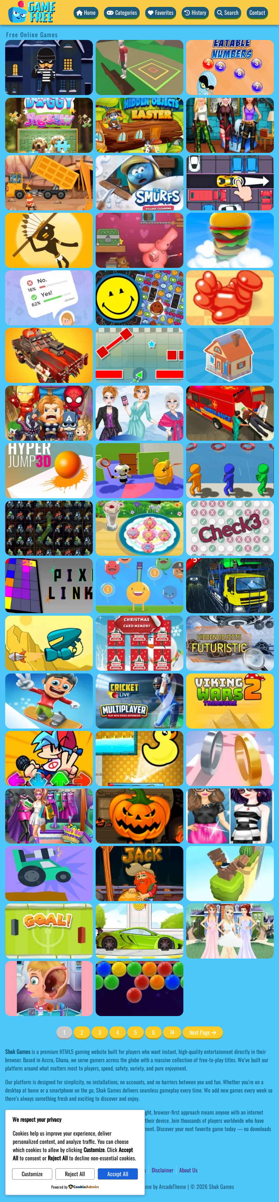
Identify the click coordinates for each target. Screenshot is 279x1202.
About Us (188, 1170)
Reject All (68, 1174)
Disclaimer (162, 1170)
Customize (29, 1174)
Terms (140, 1170)
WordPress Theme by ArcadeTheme (150, 1187)
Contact (257, 12)
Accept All (105, 1174)
